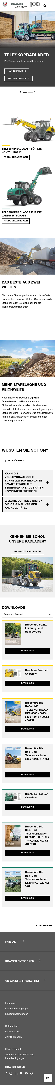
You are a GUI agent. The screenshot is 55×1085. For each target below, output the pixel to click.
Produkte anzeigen (16, 157)
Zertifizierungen (13, 1036)
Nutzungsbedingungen (17, 1008)
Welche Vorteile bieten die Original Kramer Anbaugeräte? (24, 505)
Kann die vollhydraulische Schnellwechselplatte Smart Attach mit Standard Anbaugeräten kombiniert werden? (24, 483)
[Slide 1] (25, 92)
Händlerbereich (13, 1049)
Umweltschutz (13, 1031)
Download (27, 651)
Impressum (11, 1003)
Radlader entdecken (27, 552)
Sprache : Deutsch (13, 614)
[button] (20, 92)
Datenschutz (12, 1026)
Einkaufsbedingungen (16, 1013)
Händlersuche (17, 71)
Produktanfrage (18, 79)
